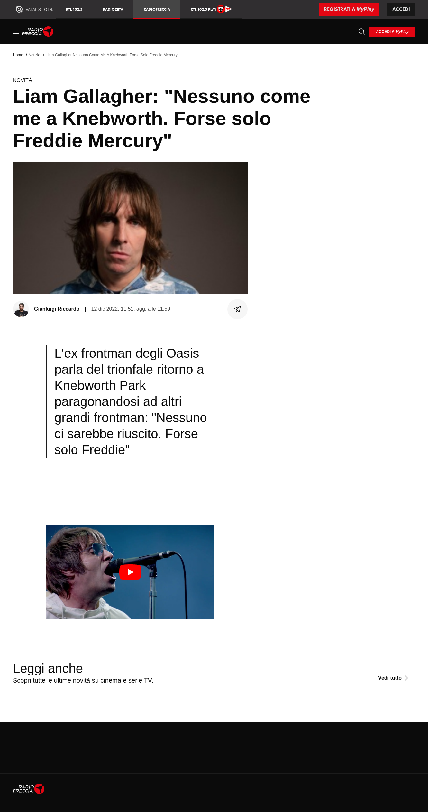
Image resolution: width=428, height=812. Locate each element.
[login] (392, 32)
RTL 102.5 (74, 9)
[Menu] (16, 31)
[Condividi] (237, 309)
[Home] (38, 31)
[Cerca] (362, 31)
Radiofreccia (157, 9)
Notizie (34, 55)
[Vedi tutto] (394, 678)
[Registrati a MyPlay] (349, 9)
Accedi (401, 9)
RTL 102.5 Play (211, 9)
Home (18, 55)
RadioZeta (113, 9)
